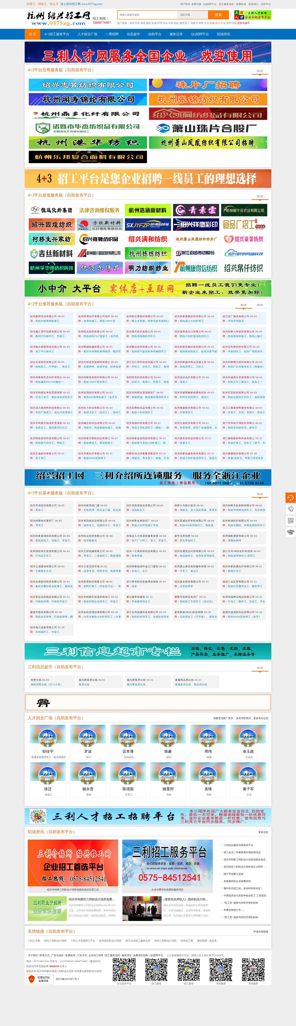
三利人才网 (34, 981)
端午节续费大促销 (233, 914)
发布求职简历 (243, 759)
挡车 (137, 23)
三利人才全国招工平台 (83, 981)
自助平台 (266, 4)
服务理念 (127, 996)
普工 (187, 23)
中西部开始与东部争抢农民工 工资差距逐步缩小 (250, 936)
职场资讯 (223, 34)
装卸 (228, 23)
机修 (154, 23)
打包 (223, 23)
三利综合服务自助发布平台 (238, 885)
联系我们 (253, 4)
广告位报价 (57, 996)
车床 (170, 23)
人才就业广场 (87, 34)
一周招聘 (112, 34)
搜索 (218, 15)
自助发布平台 (79, 110)
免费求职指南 (140, 996)
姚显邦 (168, 830)
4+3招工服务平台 (56, 34)
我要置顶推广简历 (223, 759)
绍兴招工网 (187, 981)
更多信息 (263, 873)
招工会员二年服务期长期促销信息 (242, 893)
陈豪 (168, 792)
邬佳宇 (47, 792)
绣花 (143, 23)
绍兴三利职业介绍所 (55, 981)
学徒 (234, 23)
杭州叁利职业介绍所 (110, 981)
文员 (206, 23)
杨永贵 (88, 830)
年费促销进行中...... (234, 950)
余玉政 (248, 792)
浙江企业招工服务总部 (138, 981)
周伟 (208, 792)
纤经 (159, 23)
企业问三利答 (96, 996)
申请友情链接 (260, 972)
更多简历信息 (260, 759)
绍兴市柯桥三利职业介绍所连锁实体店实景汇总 (249, 900)
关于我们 (33, 996)
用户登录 (185, 4)
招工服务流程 (226, 4)
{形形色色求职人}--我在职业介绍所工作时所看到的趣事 (199, 940)
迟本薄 (128, 792)
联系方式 (45, 996)
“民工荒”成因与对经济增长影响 (241, 943)
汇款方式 (82, 996)
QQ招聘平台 (209, 4)
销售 (201, 23)
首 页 (32, 34)
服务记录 (176, 34)
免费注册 (196, 4)
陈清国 (128, 830)
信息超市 (133, 34)
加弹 (132, 23)
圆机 (148, 23)
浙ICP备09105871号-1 (67, 1019)
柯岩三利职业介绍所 (165, 981)
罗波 (88, 792)
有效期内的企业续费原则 (237, 922)
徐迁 (48, 830)
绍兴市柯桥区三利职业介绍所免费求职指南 (96, 940)
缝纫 (181, 23)
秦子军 (248, 830)
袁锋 (208, 830)
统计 (217, 23)
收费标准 (241, 4)
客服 (212, 23)
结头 (165, 23)
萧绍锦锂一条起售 (207, 981)
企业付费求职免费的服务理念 (167, 930)
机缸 (176, 23)
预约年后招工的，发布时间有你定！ (243, 929)
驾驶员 (194, 23)
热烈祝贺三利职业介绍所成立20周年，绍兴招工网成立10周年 (257, 907)
